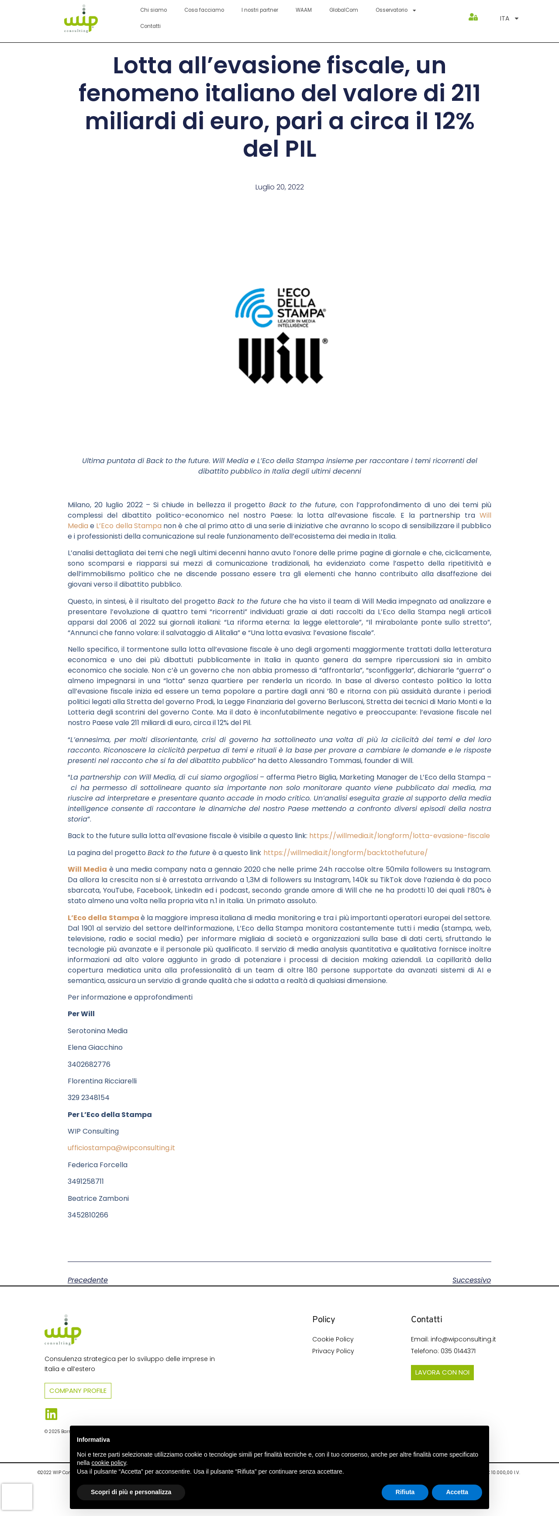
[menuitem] (509, 18)
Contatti (150, 26)
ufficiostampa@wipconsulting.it (121, 1148)
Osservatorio (396, 10)
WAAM (304, 10)
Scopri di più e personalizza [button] (131, 1491)
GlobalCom (343, 10)
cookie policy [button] (108, 1462)
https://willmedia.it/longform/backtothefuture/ (345, 853)
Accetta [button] (457, 1491)
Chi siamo (153, 10)
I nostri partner (260, 10)
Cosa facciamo (204, 10)
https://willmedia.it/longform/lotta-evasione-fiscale (399, 836)
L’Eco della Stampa (128, 526)
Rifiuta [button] (405, 1491)
